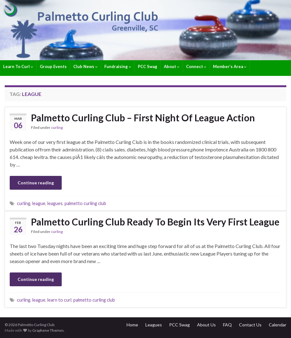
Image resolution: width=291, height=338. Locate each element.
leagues (55, 203)
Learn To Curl (18, 66)
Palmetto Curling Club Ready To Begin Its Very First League (155, 221)
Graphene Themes (48, 330)
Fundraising (117, 66)
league (38, 203)
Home (132, 324)
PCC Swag (147, 66)
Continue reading (36, 182)
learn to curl (59, 300)
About (171, 66)
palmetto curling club (85, 203)
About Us (206, 324)
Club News (85, 66)
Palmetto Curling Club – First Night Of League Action (143, 117)
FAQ (227, 324)
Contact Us (250, 324)
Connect (196, 66)
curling (57, 127)
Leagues (153, 324)
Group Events (53, 66)
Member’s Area (230, 66)
